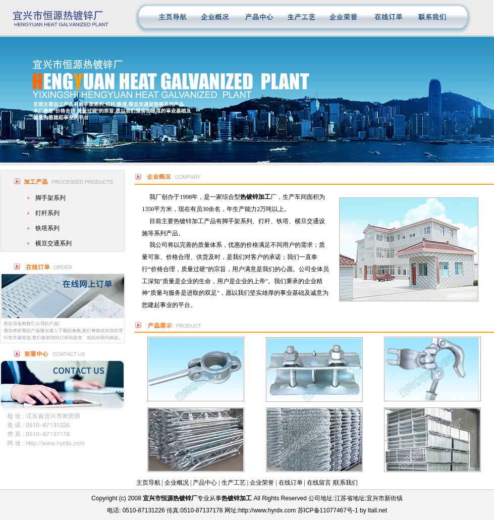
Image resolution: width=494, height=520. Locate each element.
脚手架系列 (50, 197)
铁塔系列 (47, 228)
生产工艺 (234, 482)
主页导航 (148, 482)
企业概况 (176, 482)
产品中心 (205, 482)
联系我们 (346, 482)
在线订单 (291, 482)
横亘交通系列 (53, 243)
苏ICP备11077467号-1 (328, 510)
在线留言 (319, 482)
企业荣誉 (262, 482)
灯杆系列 (47, 213)
